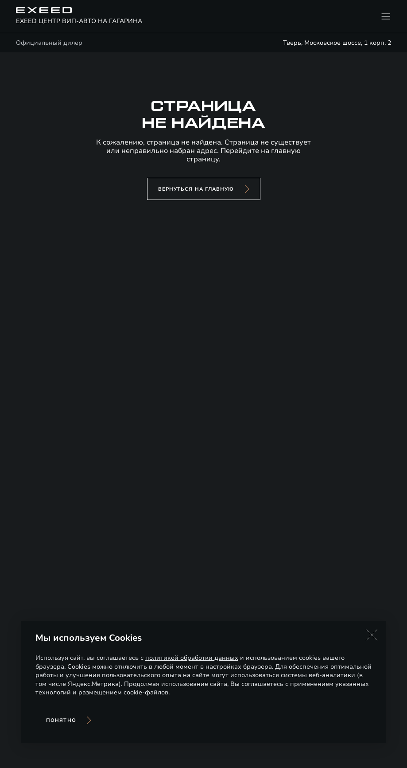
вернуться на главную (196, 189)
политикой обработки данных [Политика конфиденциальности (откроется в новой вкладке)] (191, 658)
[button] (371, 635)
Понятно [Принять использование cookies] (61, 720)
